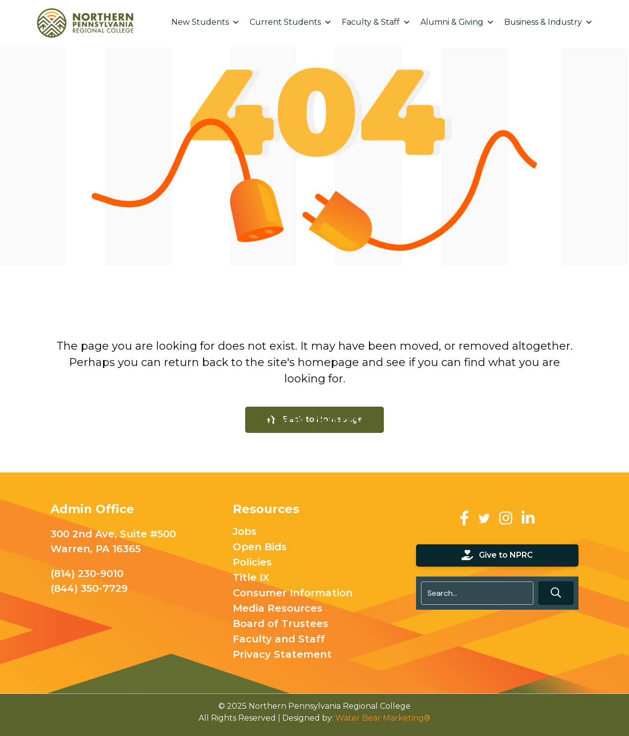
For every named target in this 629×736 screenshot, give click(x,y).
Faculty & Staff (376, 22)
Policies (252, 562)
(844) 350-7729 (89, 588)
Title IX (251, 578)
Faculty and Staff (279, 639)
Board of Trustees (280, 624)
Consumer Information (293, 593)
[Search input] (477, 593)
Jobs (245, 531)
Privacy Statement (282, 654)
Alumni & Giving (457, 22)
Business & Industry (548, 22)
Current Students (291, 22)
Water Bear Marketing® (382, 718)
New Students (205, 22)
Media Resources (277, 608)
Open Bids (260, 547)
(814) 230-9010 (87, 573)
